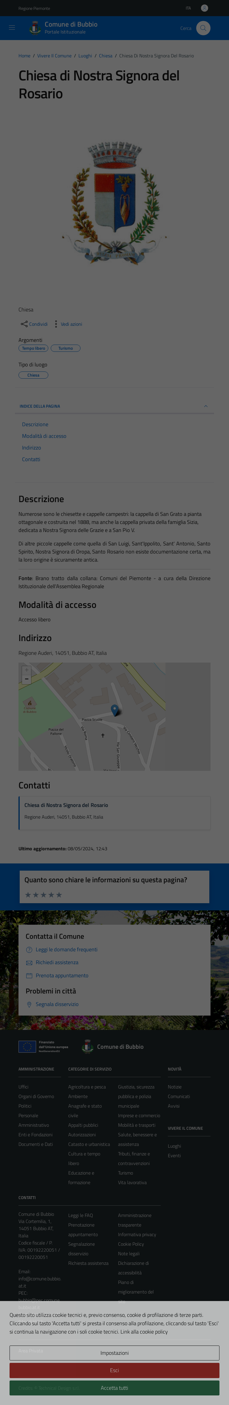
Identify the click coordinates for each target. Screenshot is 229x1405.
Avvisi (174, 1105)
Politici (24, 1105)
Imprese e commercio (139, 1115)
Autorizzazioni (82, 1134)
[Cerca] (203, 28)
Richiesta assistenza (88, 1263)
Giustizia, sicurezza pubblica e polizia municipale (136, 1096)
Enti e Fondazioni (35, 1134)
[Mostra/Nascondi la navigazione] (12, 27)
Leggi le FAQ (80, 1215)
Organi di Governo (36, 1096)
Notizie (175, 1086)
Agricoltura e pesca (87, 1086)
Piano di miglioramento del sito (136, 1292)
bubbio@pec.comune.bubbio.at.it (39, 1304)
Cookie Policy (131, 1243)
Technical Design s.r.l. (59, 1388)
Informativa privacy (137, 1234)
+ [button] (27, 670)
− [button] (27, 679)
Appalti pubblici (83, 1125)
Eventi (174, 1155)
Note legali (129, 1253)
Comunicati (179, 1096)
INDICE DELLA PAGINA (114, 406)
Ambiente (78, 1096)
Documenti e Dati (35, 1144)
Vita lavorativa (132, 1182)
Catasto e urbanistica (89, 1144)
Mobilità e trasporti (136, 1125)
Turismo (125, 1172)
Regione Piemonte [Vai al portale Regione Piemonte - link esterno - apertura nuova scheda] (34, 8)
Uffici (23, 1086)
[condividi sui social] (33, 324)
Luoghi (174, 1145)
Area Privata (30, 1350)
